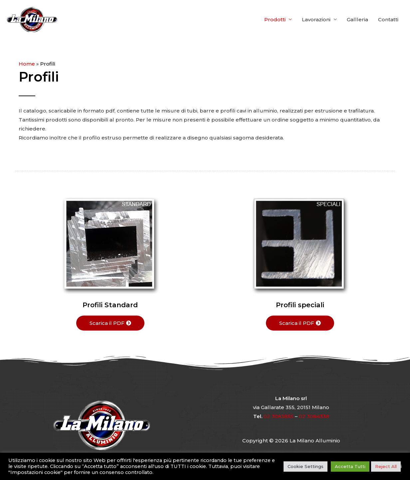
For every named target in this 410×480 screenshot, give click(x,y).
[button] (110, 323)
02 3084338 (314, 416)
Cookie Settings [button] (305, 466)
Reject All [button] (386, 466)
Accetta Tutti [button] (350, 466)
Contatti (388, 19)
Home (27, 64)
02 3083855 (279, 416)
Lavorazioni (316, 19)
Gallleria (357, 19)
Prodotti (275, 19)
